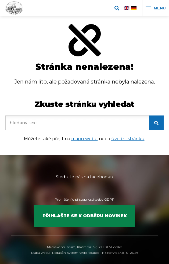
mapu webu (84, 138)
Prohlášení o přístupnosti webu (79, 199)
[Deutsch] (134, 8)
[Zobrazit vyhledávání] (117, 8)
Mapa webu (40, 253)
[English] (127, 8)
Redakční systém (65, 253)
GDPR (109, 199)
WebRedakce (89, 253)
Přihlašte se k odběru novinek (84, 215)
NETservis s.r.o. (113, 253)
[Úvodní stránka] (14, 8)
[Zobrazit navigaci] (155, 8)
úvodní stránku (128, 138)
